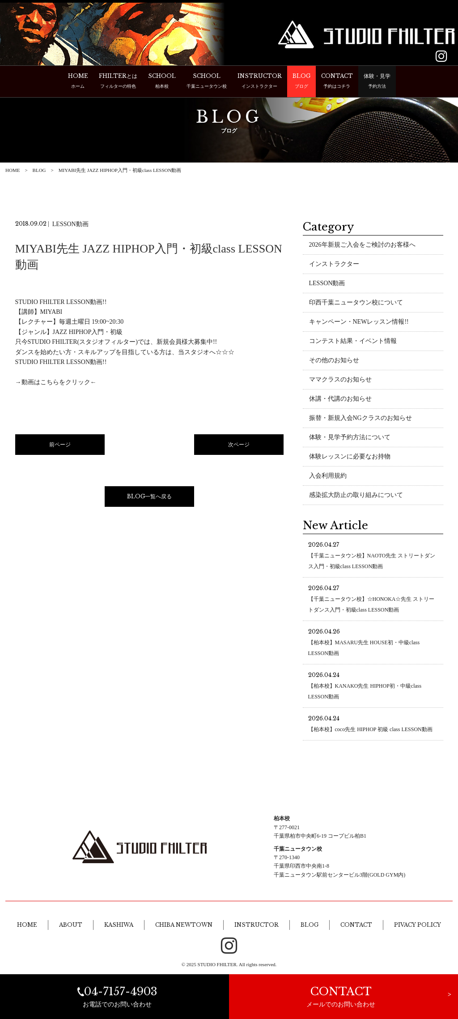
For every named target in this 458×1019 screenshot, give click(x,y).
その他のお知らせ (334, 361)
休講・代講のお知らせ (340, 399)
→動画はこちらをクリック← (56, 383)
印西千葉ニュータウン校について (356, 303)
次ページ (239, 445)
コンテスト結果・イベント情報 (353, 341)
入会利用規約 (328, 476)
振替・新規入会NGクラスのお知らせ (360, 418)
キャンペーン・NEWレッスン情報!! (359, 322)
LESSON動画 (327, 284)
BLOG (39, 170)
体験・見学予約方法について (349, 438)
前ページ (60, 445)
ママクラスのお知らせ (340, 380)
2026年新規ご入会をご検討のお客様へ (362, 245)
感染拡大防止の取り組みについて (356, 495)
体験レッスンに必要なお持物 (349, 457)
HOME (12, 170)
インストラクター (334, 264)
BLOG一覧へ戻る (149, 497)
